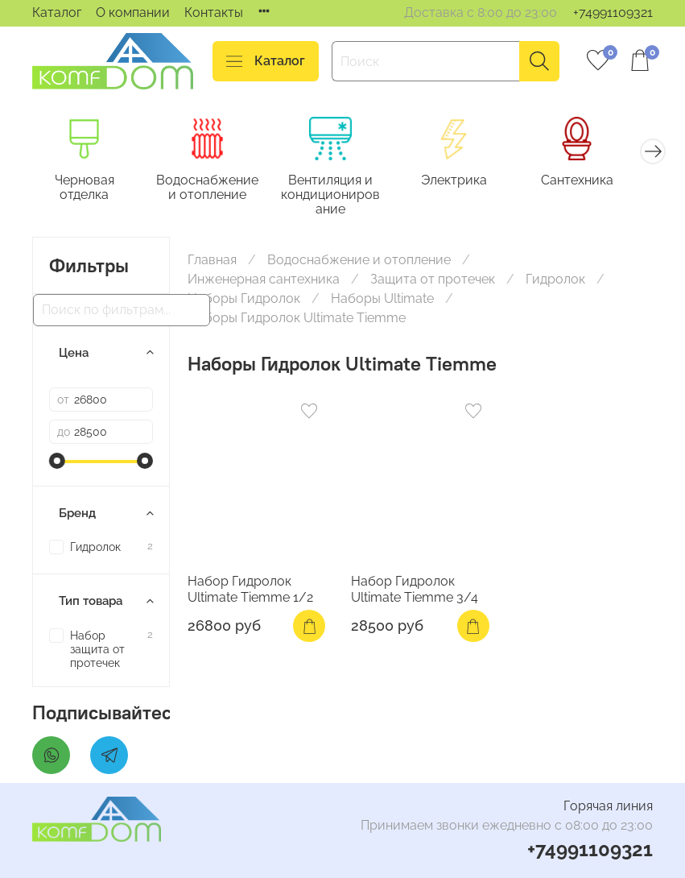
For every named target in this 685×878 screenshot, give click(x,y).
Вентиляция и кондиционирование (343, 196)
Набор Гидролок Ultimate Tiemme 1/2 (250, 591)
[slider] (57, 463)
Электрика (471, 181)
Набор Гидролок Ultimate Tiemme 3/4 (414, 591)
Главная (212, 262)
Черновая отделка (87, 189)
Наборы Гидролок (244, 301)
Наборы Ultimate (382, 301)
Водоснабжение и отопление (214, 189)
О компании (133, 12)
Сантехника (599, 181)
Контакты (213, 12)
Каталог (56, 12)
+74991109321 (613, 12)
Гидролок (555, 281)
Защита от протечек (432, 281)
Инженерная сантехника (264, 281)
